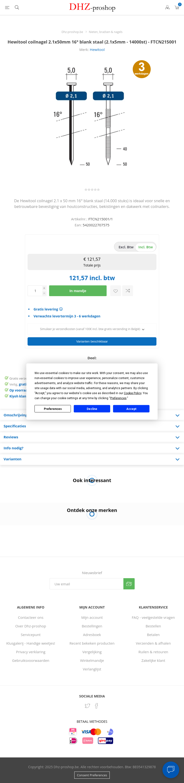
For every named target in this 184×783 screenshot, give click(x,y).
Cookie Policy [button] (132, 393)
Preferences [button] (118, 398)
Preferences (53, 408)
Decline (92, 408)
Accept (131, 408)
